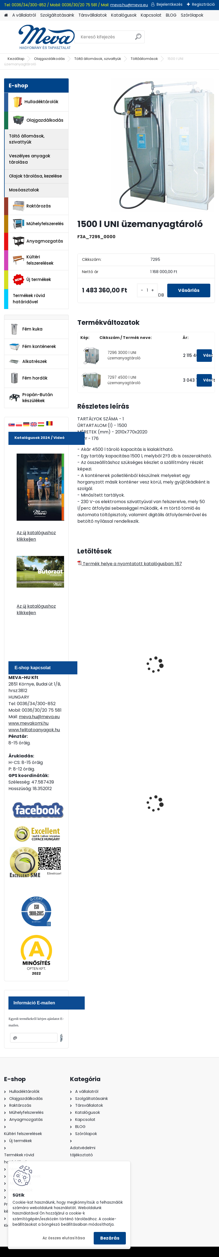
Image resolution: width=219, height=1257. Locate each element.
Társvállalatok (92, 15)
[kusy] (147, 290)
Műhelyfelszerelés (38, 224)
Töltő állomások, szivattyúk (97, 58)
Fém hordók (28, 378)
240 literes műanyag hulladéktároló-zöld (103, 806)
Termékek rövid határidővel (29, 299)
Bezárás (109, 1238)
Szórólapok (192, 15)
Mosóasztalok (24, 190)
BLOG (171, 15)
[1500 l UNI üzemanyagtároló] (146, 146)
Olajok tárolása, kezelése (35, 176)
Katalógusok (123, 15)
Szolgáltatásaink (57, 15)
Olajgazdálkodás (49, 58)
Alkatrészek (28, 362)
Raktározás (32, 206)
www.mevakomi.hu (28, 723)
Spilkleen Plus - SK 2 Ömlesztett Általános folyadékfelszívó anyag (177, 809)
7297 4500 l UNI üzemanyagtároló (124, 380)
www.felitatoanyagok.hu (34, 730)
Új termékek (32, 279)
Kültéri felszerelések (33, 260)
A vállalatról (24, 15)
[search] (138, 38)
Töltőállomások (144, 58)
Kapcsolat (151, 15)
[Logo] (41, 37)
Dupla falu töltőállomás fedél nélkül (177, 671)
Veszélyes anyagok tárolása (29, 159)
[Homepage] (6, 15)
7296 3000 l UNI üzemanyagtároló (124, 355)
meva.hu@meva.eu (129, 5)
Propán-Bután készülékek (31, 398)
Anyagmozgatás (38, 241)
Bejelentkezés (169, 4)
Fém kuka (25, 329)
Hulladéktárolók (35, 102)
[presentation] (79, 658)
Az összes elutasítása (63, 1238)
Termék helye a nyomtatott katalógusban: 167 (129, 564)
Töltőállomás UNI (99, 668)
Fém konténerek (32, 346)
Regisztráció (203, 4)
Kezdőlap (16, 58)
